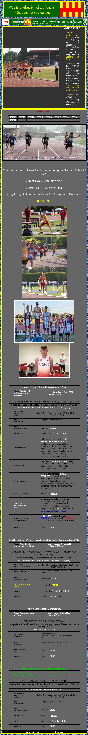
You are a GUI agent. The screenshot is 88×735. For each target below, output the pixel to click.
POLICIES (69, 22)
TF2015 (40, 117)
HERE (53, 428)
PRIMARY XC (52, 22)
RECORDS (61, 22)
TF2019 (75, 117)
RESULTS (44, 201)
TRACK (55, 434)
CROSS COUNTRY (35, 22)
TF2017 (58, 117)
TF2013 (22, 117)
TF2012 (13, 117)
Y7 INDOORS (44, 22)
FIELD (65, 434)
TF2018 (66, 117)
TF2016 (49, 117)
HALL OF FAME (85, 22)
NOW (60, 508)
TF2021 (13, 120)
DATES (21, 22)
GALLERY (78, 22)
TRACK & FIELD (28, 22)
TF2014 (31, 117)
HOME (5, 22)
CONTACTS (13, 22)
